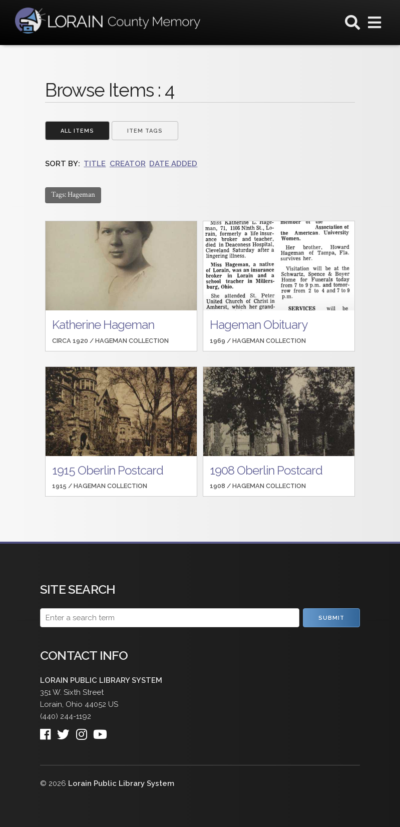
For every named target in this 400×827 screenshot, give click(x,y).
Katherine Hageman (103, 324)
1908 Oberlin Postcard (266, 470)
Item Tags (145, 131)
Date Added (173, 163)
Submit (331, 618)
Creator (128, 163)
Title (95, 163)
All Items (77, 131)
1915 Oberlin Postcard (107, 470)
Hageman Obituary (258, 324)
